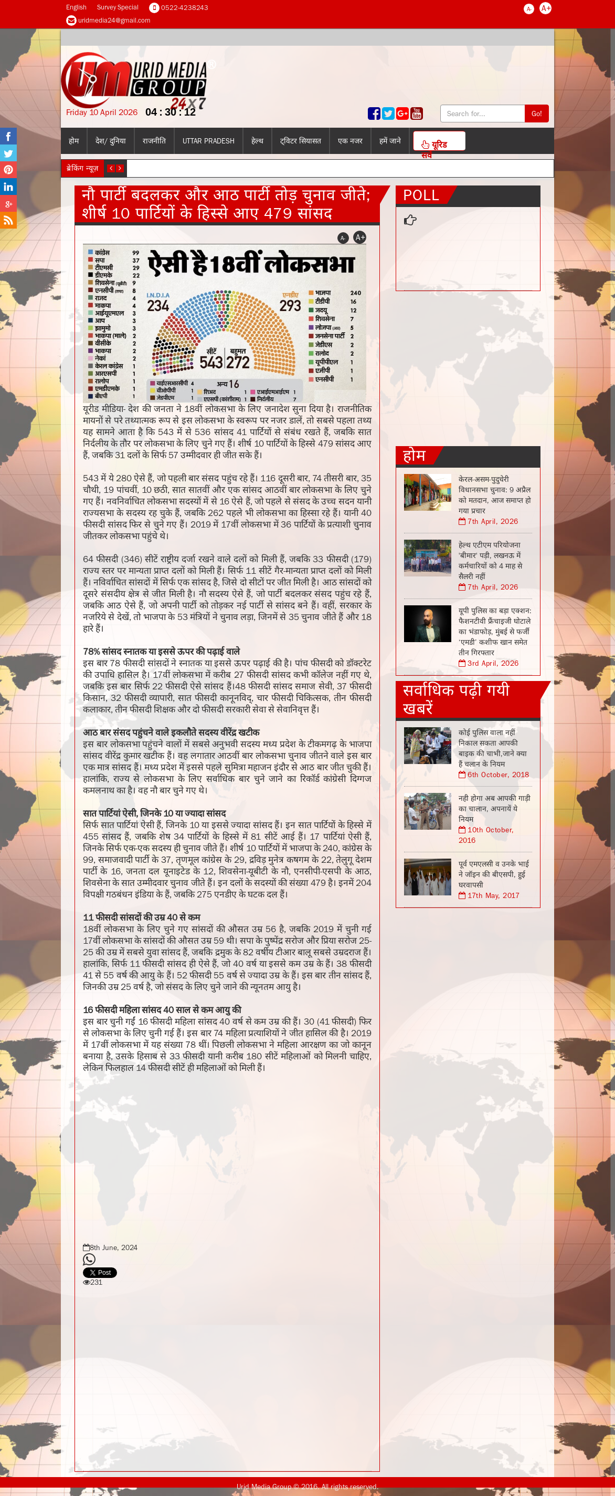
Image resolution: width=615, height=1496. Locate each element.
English (76, 7)
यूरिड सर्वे (434, 145)
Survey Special (118, 7)
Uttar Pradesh (209, 141)
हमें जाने (390, 141)
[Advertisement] (227, 1155)
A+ (546, 8)
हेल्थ (257, 141)
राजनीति (154, 141)
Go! (537, 113)
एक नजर (350, 141)
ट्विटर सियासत (300, 141)
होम (74, 141)
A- (529, 9)
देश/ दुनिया (111, 141)
